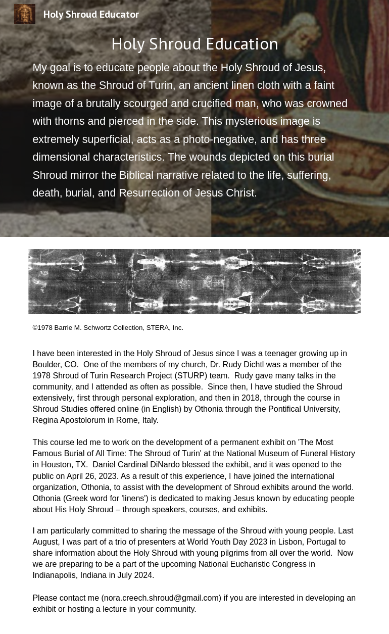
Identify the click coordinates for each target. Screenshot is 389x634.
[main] (194, 118)
